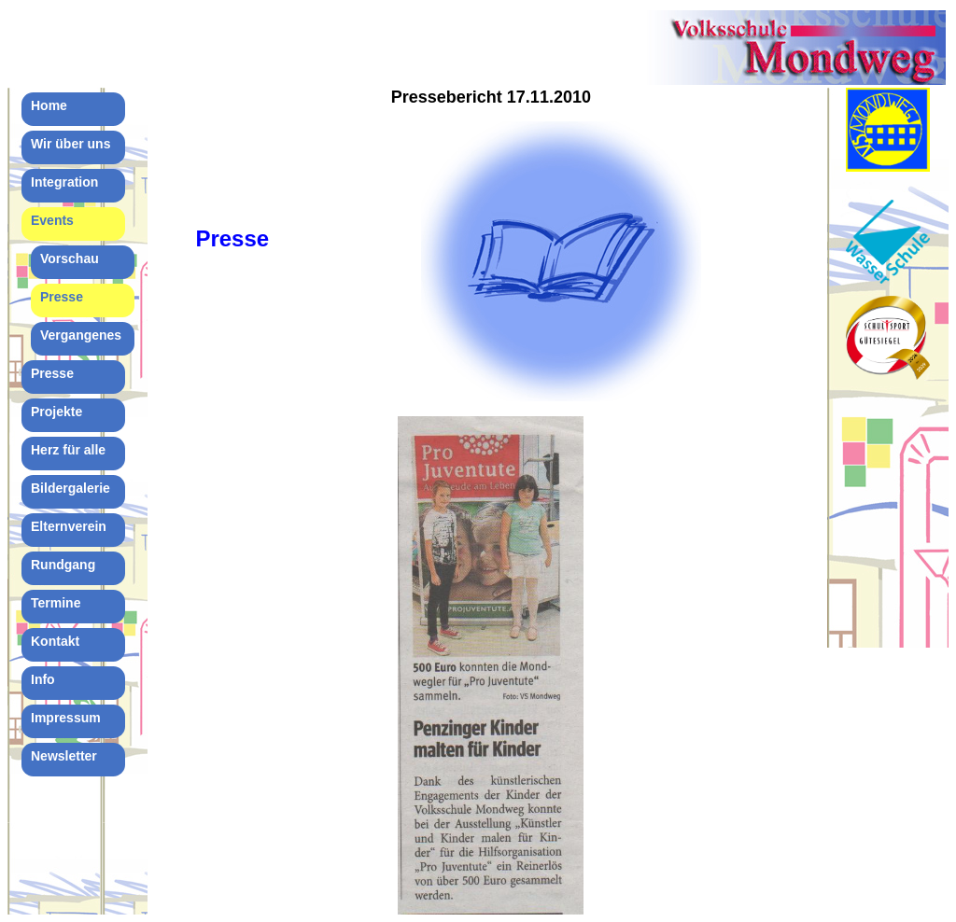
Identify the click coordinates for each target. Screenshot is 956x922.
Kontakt (55, 641)
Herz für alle (68, 449)
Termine (55, 602)
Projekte (56, 411)
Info (43, 679)
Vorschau (69, 258)
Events (52, 220)
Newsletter (64, 755)
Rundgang (63, 564)
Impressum (66, 717)
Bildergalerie (70, 488)
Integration (64, 182)
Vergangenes (80, 335)
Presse (61, 296)
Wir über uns (70, 143)
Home (49, 105)
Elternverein (68, 526)
